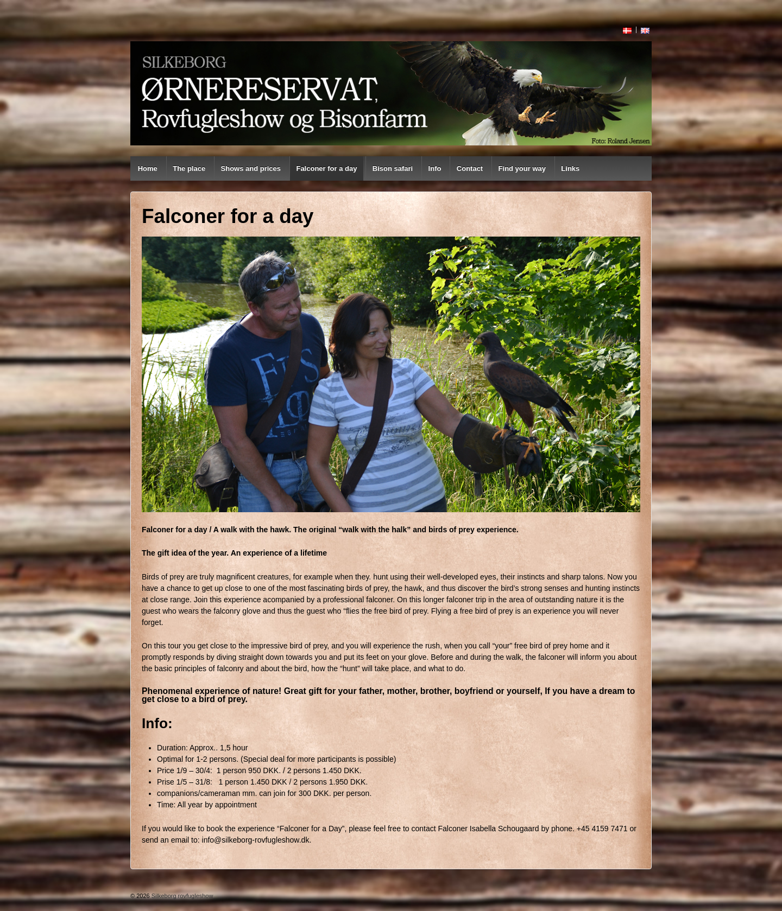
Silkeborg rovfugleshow (181, 896)
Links (570, 168)
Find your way (522, 168)
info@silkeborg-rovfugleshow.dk (256, 840)
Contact (470, 168)
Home (147, 168)
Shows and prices (251, 168)
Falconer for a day (326, 168)
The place (189, 168)
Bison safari (393, 168)
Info (435, 168)
